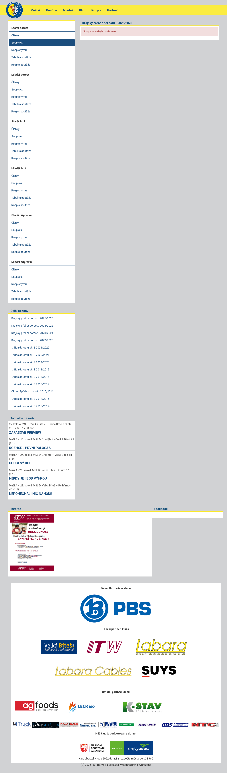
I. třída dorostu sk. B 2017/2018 (30, 376)
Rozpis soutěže (20, 64)
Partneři (112, 10)
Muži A (35, 10)
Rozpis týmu (19, 50)
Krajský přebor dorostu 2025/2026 (32, 318)
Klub (82, 10)
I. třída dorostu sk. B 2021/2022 (30, 347)
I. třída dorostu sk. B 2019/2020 (30, 362)
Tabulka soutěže (21, 57)
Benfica (51, 10)
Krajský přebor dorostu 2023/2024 (32, 333)
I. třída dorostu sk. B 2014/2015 (30, 398)
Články (15, 35)
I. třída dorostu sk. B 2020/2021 (30, 355)
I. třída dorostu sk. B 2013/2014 (30, 406)
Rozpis (96, 10)
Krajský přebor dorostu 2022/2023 (32, 340)
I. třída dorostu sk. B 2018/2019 (30, 369)
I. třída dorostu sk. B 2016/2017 (30, 384)
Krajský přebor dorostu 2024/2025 (32, 325)
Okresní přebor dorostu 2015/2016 (32, 391)
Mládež (68, 10)
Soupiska (17, 42)
